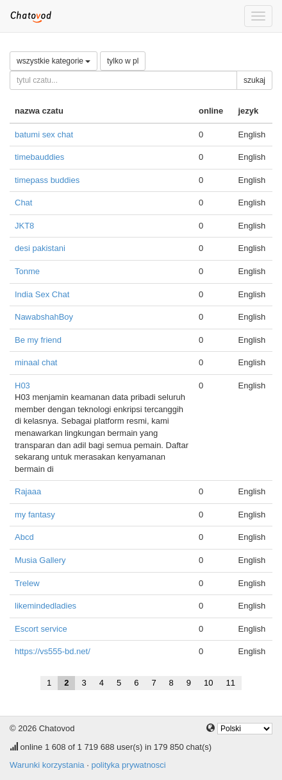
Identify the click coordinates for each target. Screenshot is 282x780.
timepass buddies (47, 180)
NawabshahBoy (44, 317)
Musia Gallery (40, 560)
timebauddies (39, 157)
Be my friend (38, 340)
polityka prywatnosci (128, 765)
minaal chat (36, 362)
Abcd (24, 537)
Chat (23, 202)
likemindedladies (45, 606)
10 (208, 683)
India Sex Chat (42, 294)
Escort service (41, 629)
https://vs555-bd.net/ (52, 651)
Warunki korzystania (47, 765)
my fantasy (35, 514)
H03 (22, 385)
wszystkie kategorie (53, 60)
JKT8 (24, 225)
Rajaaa (28, 491)
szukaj (254, 80)
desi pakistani (40, 248)
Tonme (27, 271)
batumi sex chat (44, 134)
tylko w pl (122, 60)
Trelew (27, 583)
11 (230, 683)
